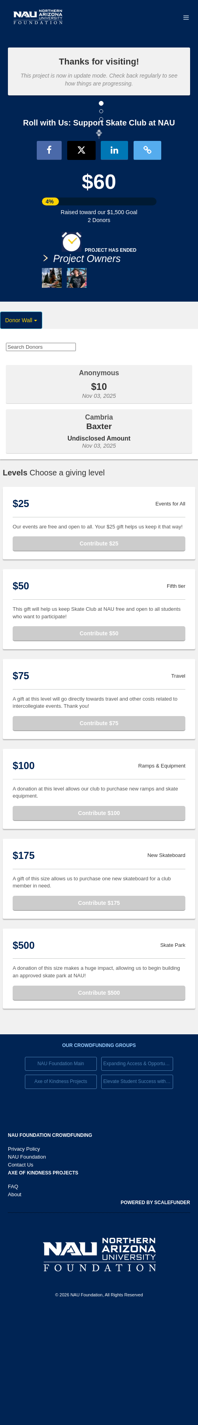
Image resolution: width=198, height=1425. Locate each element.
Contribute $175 (99, 1014)
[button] (15, 188)
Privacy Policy (24, 1260)
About (14, 1306)
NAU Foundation (27, 1268)
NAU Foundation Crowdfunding (50, 1246)
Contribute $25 (98, 655)
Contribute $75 (98, 834)
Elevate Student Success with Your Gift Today (138, 1193)
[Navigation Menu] (186, 17)
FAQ (13, 1298)
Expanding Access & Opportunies (138, 1175)
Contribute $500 (99, 1104)
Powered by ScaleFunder (155, 1314)
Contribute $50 (98, 744)
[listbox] (99, 189)
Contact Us (20, 1276)
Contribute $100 (99, 924)
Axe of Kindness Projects (60, 1193)
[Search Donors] (41, 458)
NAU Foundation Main (61, 1175)
